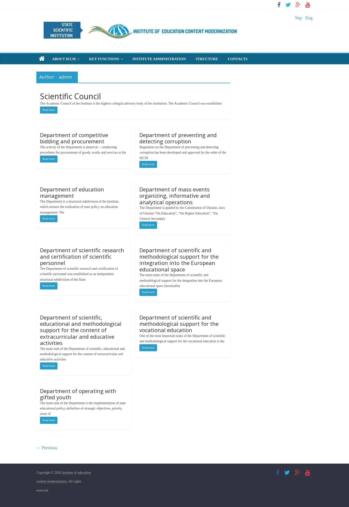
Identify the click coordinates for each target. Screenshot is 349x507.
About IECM (64, 59)
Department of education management (72, 192)
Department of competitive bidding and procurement (74, 138)
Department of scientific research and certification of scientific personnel (82, 256)
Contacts (237, 59)
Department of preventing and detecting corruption (178, 138)
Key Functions (104, 59)
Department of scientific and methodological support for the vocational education (179, 324)
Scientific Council (70, 96)
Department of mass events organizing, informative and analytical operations (174, 196)
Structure (207, 59)
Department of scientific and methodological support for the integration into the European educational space (179, 259)
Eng (309, 17)
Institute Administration (159, 59)
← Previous (46, 447)
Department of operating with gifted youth (78, 394)
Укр (298, 17)
